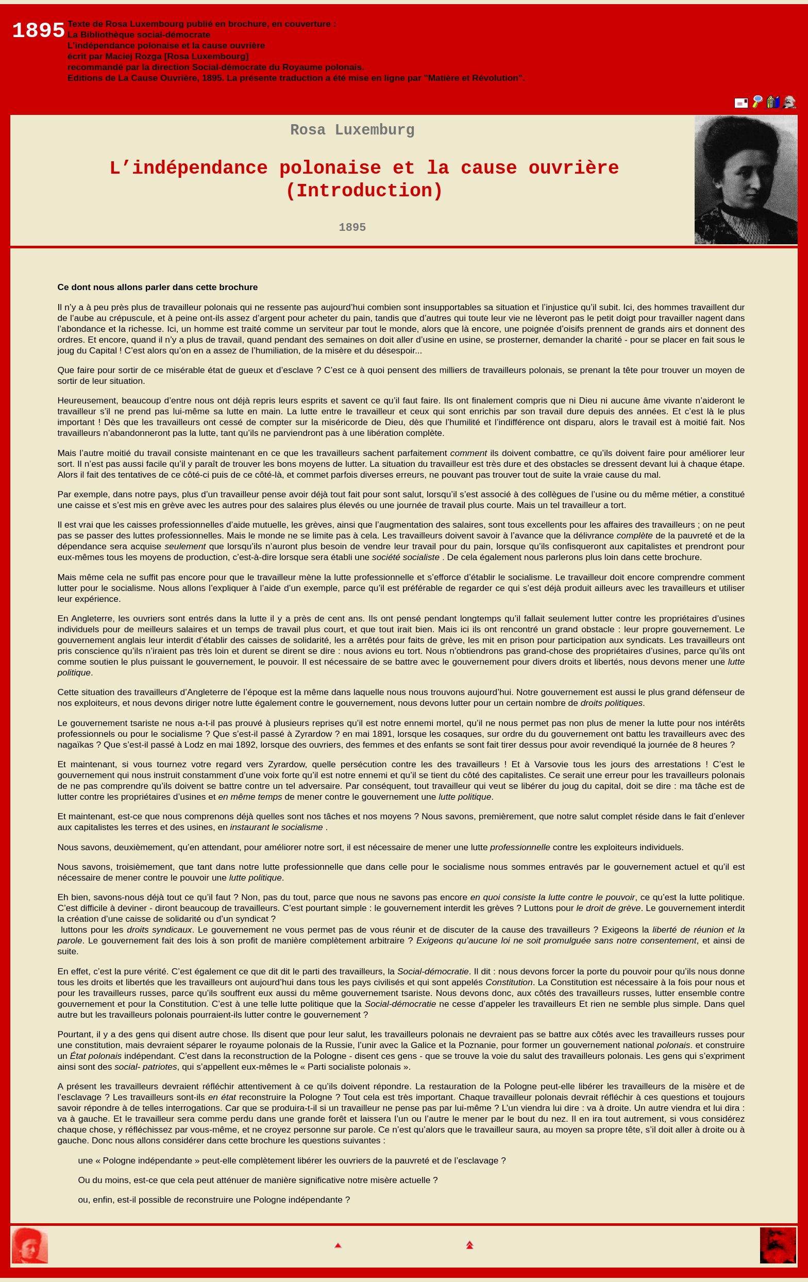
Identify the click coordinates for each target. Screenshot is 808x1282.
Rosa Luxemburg (352, 130)
